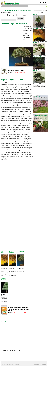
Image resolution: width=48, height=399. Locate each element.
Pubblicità (44, 364)
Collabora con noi (37, 364)
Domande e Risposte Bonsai (25, 10)
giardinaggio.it (9, 10)
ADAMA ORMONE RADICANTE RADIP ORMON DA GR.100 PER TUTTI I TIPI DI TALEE (18, 309)
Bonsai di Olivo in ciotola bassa (16, 70)
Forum (30, 5)
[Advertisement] (16, 9)
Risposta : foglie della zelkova (13, 79)
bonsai (15, 10)
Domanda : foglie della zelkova (14, 23)
